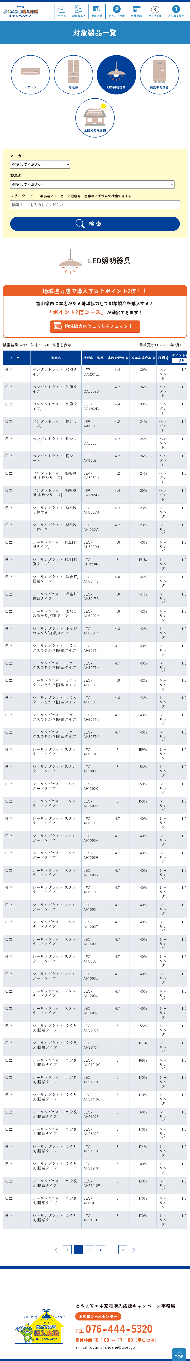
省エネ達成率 (141, 357)
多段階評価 (116, 357)
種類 (161, 357)
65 (123, 1249)
